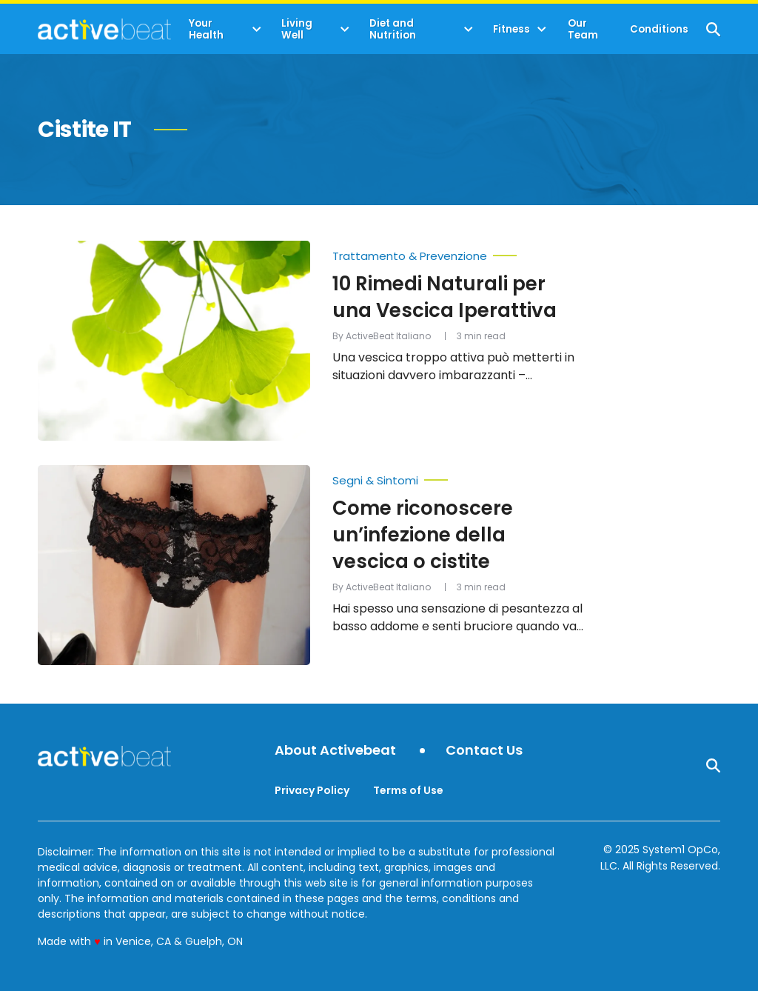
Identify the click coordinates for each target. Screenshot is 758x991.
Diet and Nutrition (392, 29)
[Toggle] (257, 30)
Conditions (659, 29)
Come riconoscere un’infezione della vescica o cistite (422, 535)
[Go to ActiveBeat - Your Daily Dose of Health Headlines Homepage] (104, 29)
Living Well (296, 29)
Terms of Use (408, 790)
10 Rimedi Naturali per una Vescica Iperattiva (444, 297)
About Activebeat (335, 750)
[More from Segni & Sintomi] (457, 477)
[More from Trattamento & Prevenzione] (457, 252)
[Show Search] (713, 29)
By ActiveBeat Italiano (381, 336)
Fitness (511, 29)
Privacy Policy (312, 790)
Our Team (583, 29)
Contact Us (484, 750)
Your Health (206, 29)
